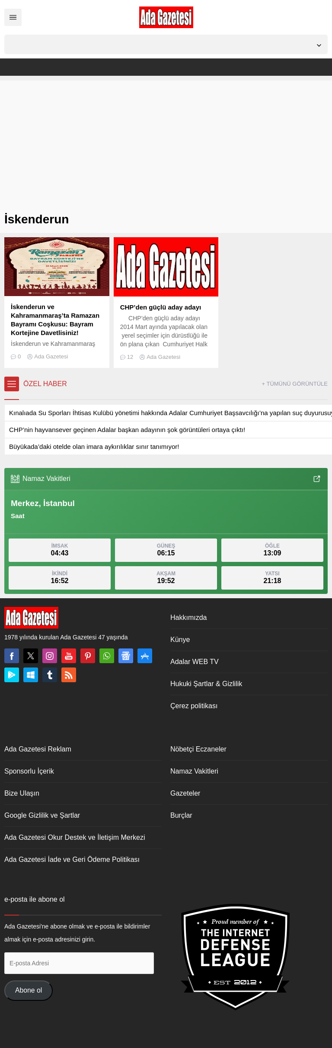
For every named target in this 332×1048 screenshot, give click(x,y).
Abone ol (28, 990)
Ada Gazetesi (51, 356)
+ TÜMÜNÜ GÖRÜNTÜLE (295, 384)
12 (130, 357)
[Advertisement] (166, 141)
